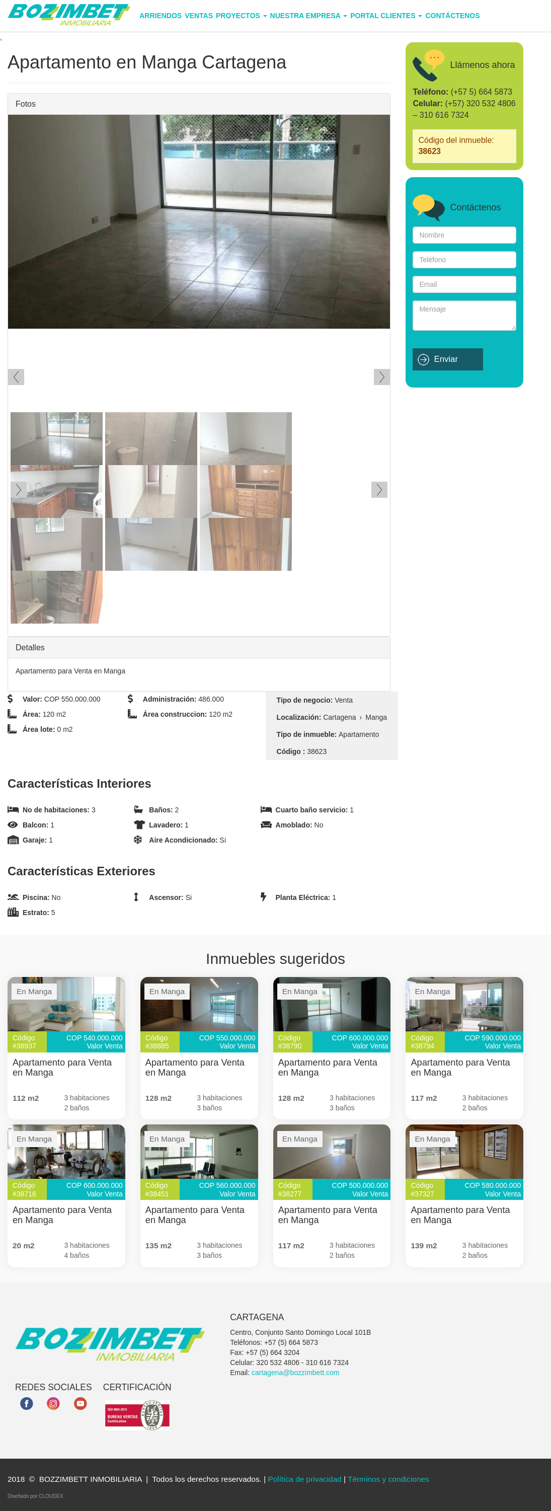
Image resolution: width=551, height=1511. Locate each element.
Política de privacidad (304, 1479)
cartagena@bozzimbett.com (296, 1373)
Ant (16, 377)
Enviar (446, 359)
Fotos (26, 104)
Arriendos (160, 16)
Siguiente (382, 377)
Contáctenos (452, 16)
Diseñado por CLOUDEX (35, 1496)
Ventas (199, 16)
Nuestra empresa (309, 16)
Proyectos (241, 16)
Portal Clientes (386, 16)
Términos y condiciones (388, 1479)
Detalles (30, 647)
